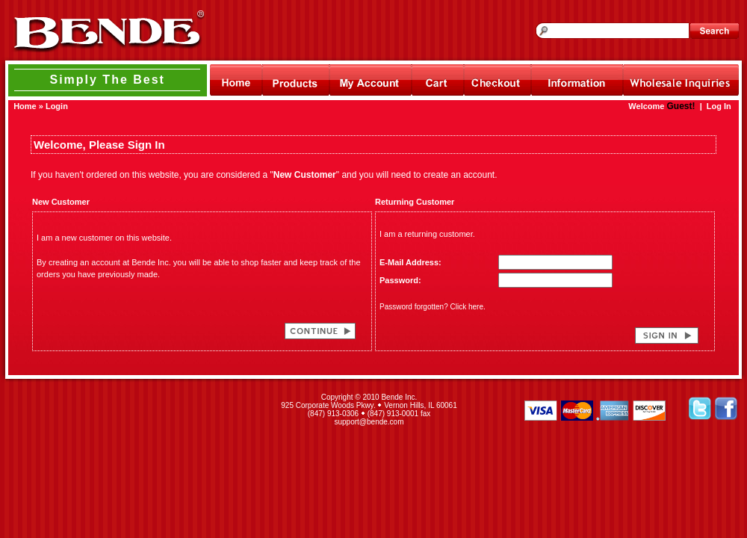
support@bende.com (369, 422)
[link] (133, 409)
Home (25, 106)
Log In (719, 106)
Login (57, 106)
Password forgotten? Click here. (432, 307)
